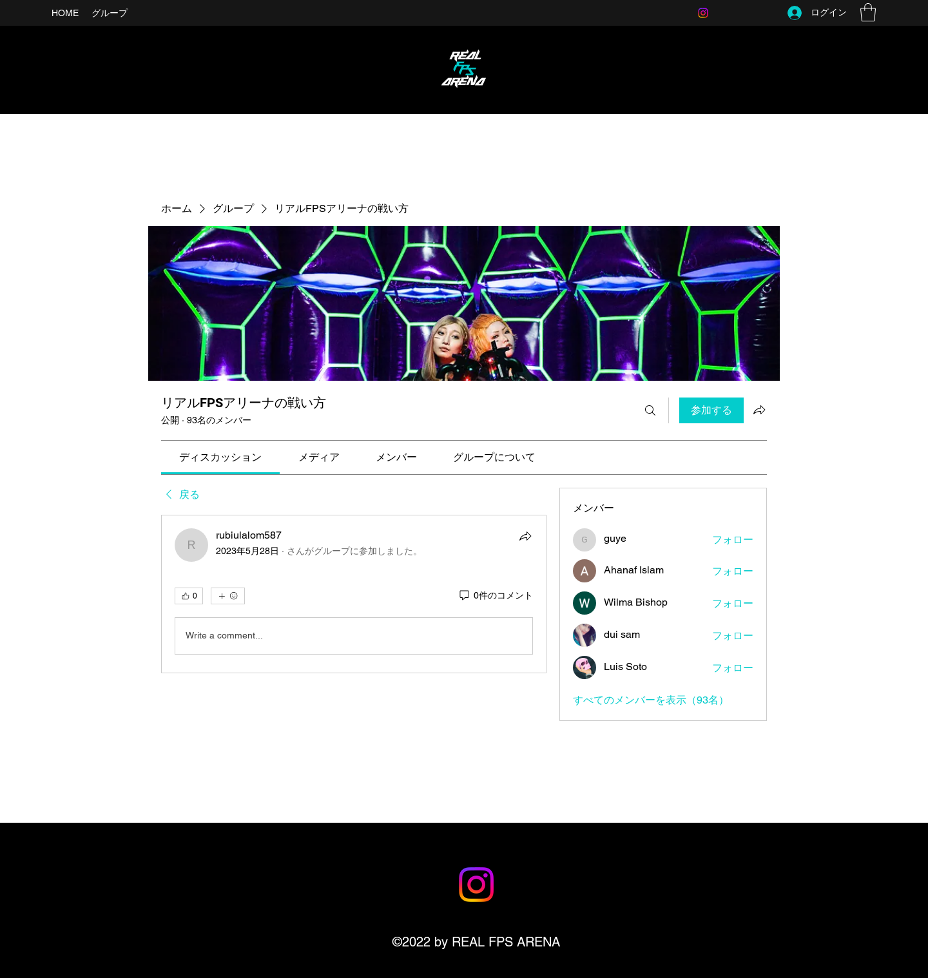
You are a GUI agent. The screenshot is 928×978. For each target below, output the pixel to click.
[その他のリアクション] (228, 596)
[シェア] (525, 536)
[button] (868, 12)
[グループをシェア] (759, 409)
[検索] (650, 410)
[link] (220, 457)
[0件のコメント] (495, 596)
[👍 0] (189, 596)
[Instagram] (703, 12)
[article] (353, 594)
